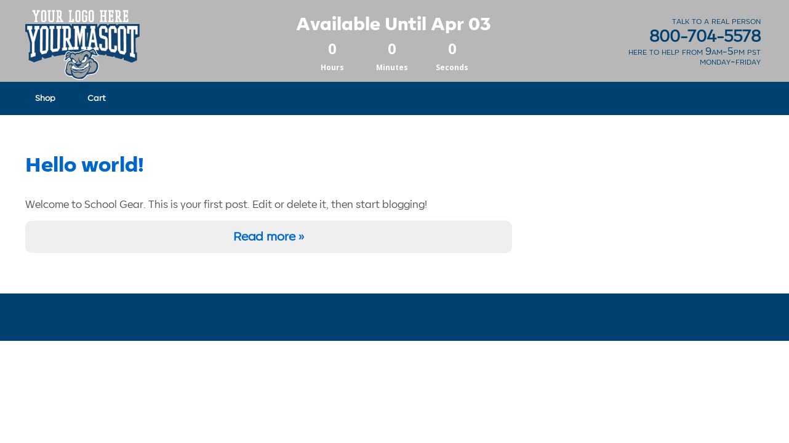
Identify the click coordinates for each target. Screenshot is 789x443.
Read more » (268, 237)
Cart (96, 98)
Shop (45, 98)
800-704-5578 (705, 37)
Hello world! (84, 165)
